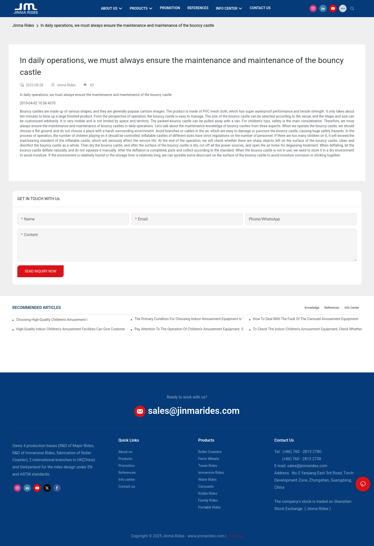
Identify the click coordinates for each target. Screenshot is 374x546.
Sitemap (235, 536)
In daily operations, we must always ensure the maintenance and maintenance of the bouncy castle (127, 25)
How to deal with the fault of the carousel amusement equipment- (306, 319)
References (331, 307)
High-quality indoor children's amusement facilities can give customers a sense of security (70, 329)
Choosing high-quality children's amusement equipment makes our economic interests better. (51, 320)
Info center (352, 307)
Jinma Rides (23, 25)
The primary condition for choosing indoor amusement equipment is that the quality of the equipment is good (188, 319)
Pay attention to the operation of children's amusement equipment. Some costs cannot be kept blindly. (188, 329)
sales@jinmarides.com (194, 410)
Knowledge (312, 307)
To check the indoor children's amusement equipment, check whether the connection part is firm (307, 329)
